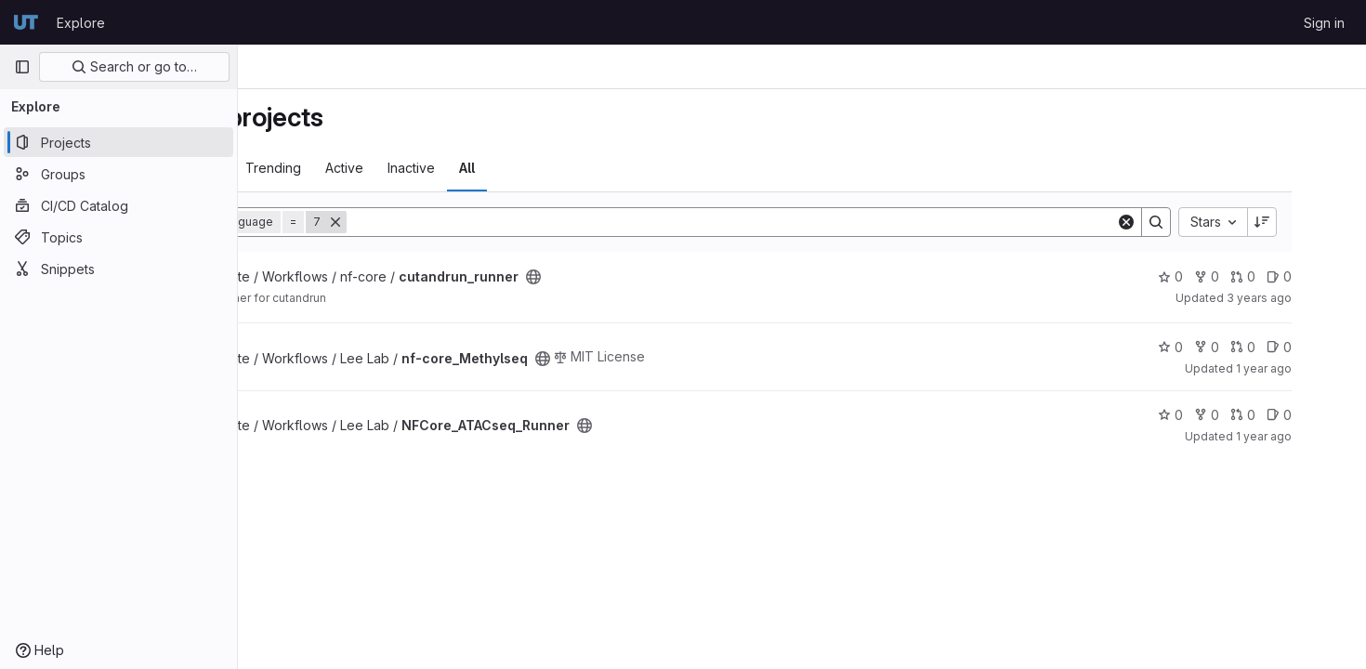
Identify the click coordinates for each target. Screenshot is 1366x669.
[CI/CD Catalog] (118, 205)
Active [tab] (472, 168)
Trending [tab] (401, 168)
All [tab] (595, 168)
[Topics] (118, 237)
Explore (81, 23)
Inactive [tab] (539, 168)
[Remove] (464, 222)
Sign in (1324, 23)
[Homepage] (26, 22)
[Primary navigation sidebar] (22, 67)
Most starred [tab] (310, 168)
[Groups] (118, 174)
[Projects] (118, 142)
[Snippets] (118, 268)
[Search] (821, 222)
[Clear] (1178, 222)
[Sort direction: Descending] (1314, 222)
